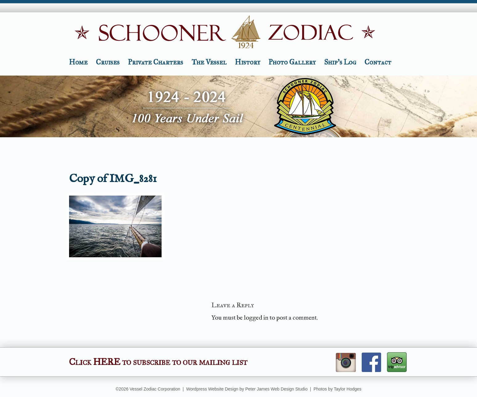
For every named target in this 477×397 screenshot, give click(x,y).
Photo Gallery (292, 62)
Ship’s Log (340, 62)
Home (78, 62)
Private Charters (155, 62)
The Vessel (209, 62)
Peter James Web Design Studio (276, 389)
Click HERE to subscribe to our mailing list (158, 361)
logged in (256, 318)
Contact (377, 62)
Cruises (108, 62)
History (247, 62)
